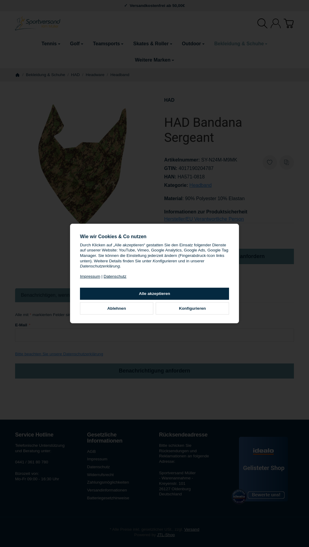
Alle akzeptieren (154, 293)
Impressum (90, 276)
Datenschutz (115, 276)
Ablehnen (116, 308)
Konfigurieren (192, 308)
